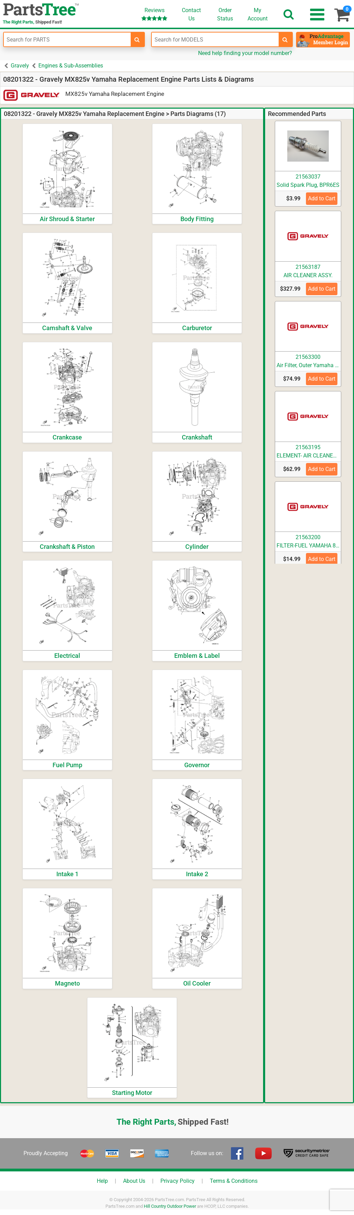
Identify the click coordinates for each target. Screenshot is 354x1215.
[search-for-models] (285, 39)
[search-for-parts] (137, 39)
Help (102, 1181)
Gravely (20, 65)
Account (258, 14)
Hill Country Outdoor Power (170, 1206)
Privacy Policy (177, 1181)
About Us (134, 1181)
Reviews (154, 14)
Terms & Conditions (234, 1181)
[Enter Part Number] (67, 39)
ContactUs (191, 14)
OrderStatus (225, 14)
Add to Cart (321, 198)
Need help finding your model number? (245, 53)
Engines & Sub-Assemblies (70, 65)
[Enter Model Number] (215, 39)
